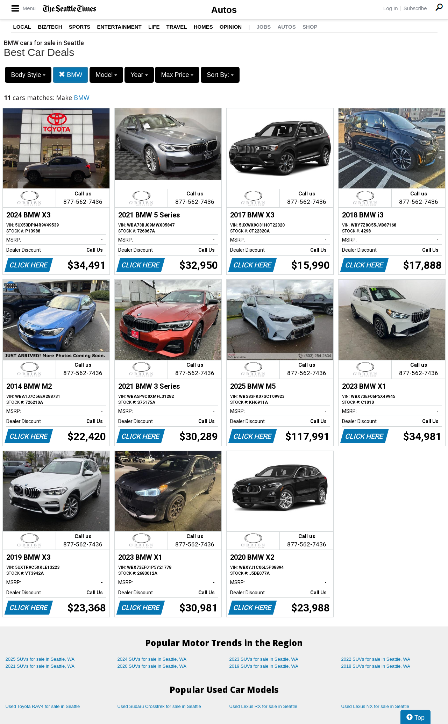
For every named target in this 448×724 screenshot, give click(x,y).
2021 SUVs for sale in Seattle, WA (40, 666)
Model (106, 74)
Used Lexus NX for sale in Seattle (375, 706)
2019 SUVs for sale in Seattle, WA (264, 666)
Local (22, 27)
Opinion (231, 27)
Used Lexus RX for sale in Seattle (263, 706)
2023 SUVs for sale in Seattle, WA (264, 659)
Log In (390, 8)
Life (154, 27)
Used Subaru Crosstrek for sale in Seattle (159, 706)
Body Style (28, 74)
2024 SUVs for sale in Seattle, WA (152, 659)
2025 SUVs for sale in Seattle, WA (40, 659)
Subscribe (415, 8)
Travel (176, 27)
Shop (310, 27)
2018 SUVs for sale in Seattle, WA (376, 666)
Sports (80, 27)
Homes (203, 27)
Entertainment (119, 27)
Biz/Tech (50, 27)
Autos (224, 10)
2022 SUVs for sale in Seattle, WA (376, 659)
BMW (70, 74)
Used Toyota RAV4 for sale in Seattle (43, 706)
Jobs (263, 27)
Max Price (177, 74)
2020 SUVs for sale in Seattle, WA (152, 666)
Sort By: (220, 74)
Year (139, 74)
